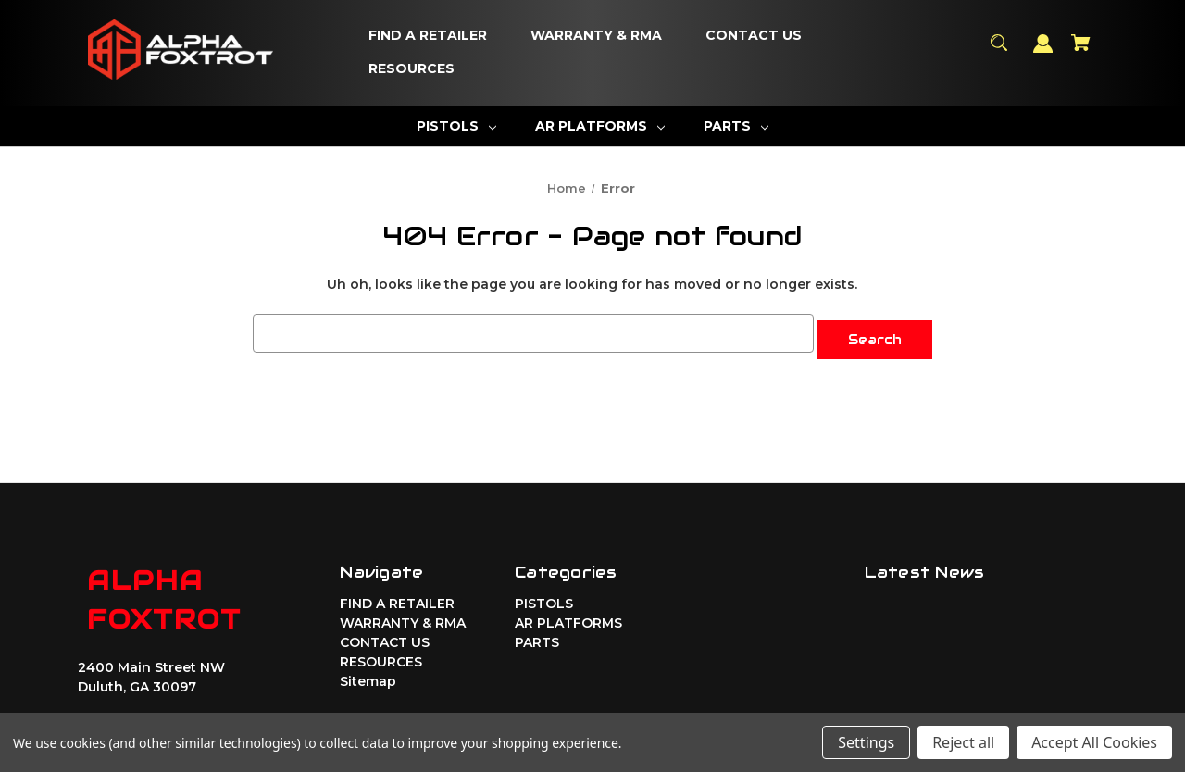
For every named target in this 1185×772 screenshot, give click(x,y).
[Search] (999, 51)
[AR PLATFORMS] (600, 126)
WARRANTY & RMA (403, 617)
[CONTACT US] (753, 36)
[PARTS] (736, 126)
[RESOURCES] (411, 69)
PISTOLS (544, 598)
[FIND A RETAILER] (427, 36)
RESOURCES (381, 656)
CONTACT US (385, 637)
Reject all (963, 742)
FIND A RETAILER (397, 598)
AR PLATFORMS (568, 617)
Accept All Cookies (1094, 742)
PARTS (537, 637)
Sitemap (368, 675)
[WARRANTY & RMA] (596, 36)
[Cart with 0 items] (1081, 51)
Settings (866, 742)
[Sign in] (1043, 52)
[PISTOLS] (456, 126)
